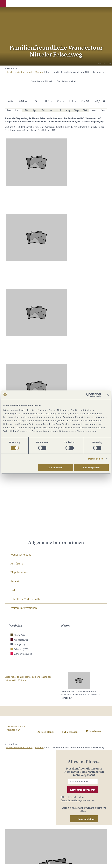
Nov (93, 110)
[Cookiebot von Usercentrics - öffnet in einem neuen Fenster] (88, 395)
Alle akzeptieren (91, 467)
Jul (59, 110)
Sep (76, 110)
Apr (34, 110)
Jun (51, 110)
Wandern (39, 71)
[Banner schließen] (108, 395)
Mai (43, 110)
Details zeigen (95, 458)
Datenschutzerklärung (71, 800)
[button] (3, 3)
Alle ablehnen (55, 467)
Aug (67, 110)
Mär (26, 110)
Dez (102, 110)
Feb (17, 110)
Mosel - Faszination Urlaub (19, 71)
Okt (85, 110)
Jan (9, 110)
